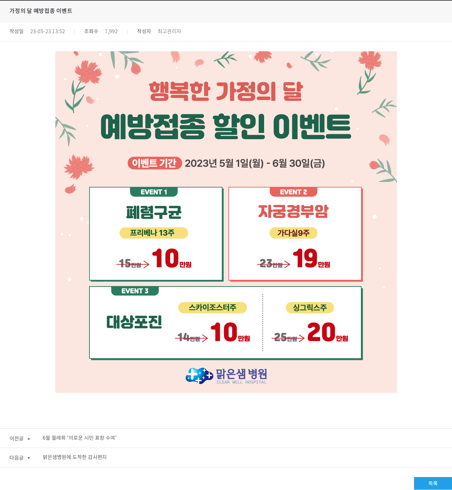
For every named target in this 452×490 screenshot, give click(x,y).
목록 (433, 484)
